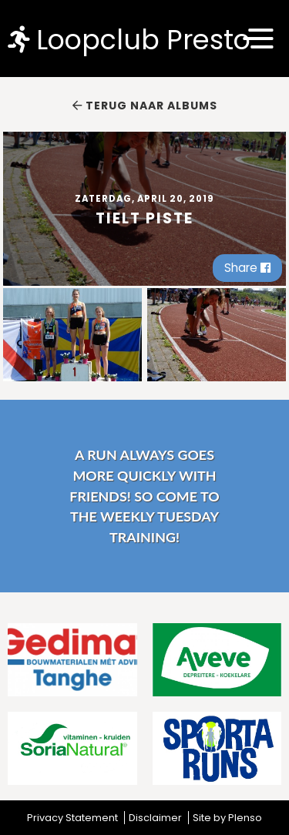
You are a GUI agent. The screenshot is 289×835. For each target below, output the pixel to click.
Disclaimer (155, 817)
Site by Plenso (227, 817)
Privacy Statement (72, 817)
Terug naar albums (144, 105)
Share (247, 268)
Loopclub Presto (129, 38)
